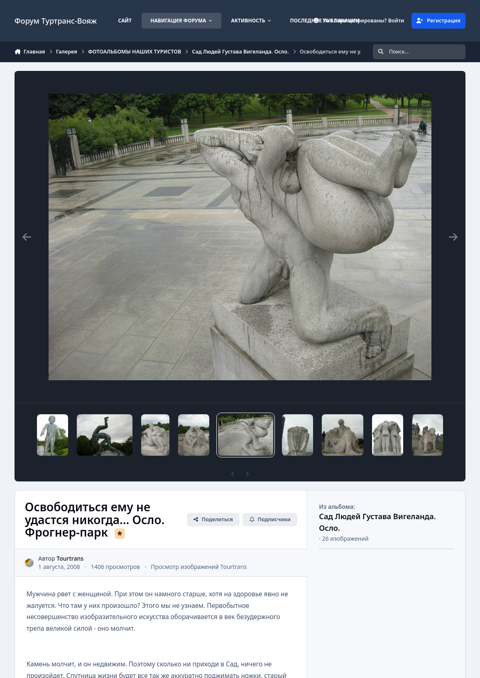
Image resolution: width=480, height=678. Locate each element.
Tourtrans (69, 558)
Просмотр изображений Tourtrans (199, 567)
